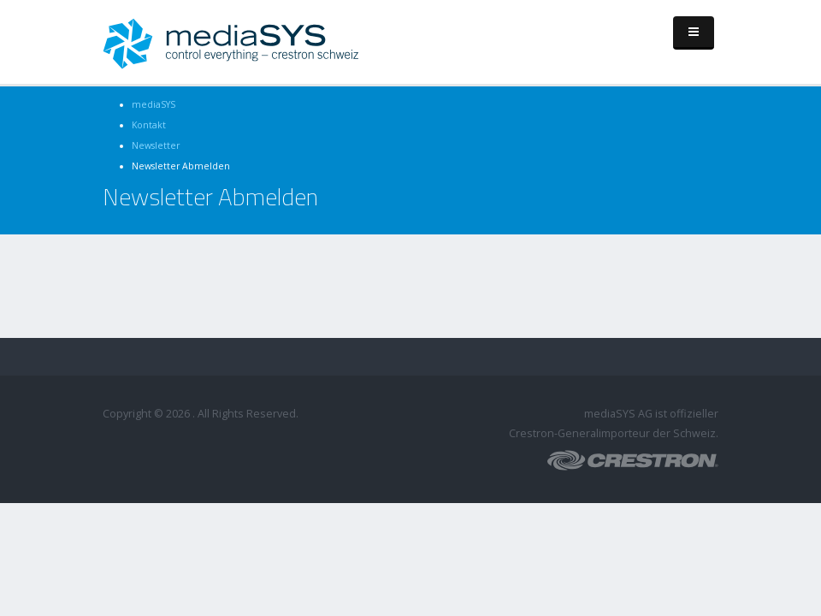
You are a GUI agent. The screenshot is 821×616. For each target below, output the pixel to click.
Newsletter (156, 145)
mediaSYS (153, 104)
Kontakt (149, 125)
